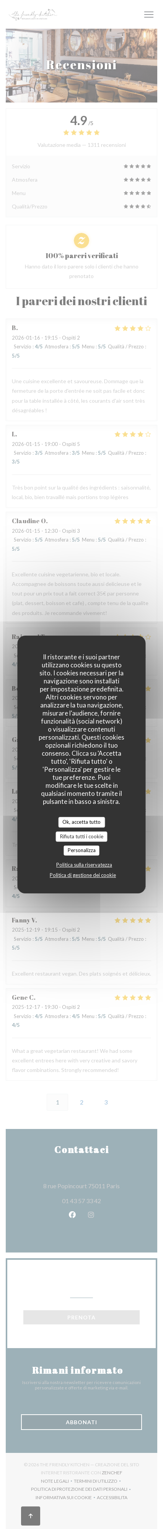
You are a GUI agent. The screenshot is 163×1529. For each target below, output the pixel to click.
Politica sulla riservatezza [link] (84, 865)
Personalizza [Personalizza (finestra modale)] (82, 850)
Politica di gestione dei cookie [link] (83, 875)
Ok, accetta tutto (81, 822)
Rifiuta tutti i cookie (81, 836)
